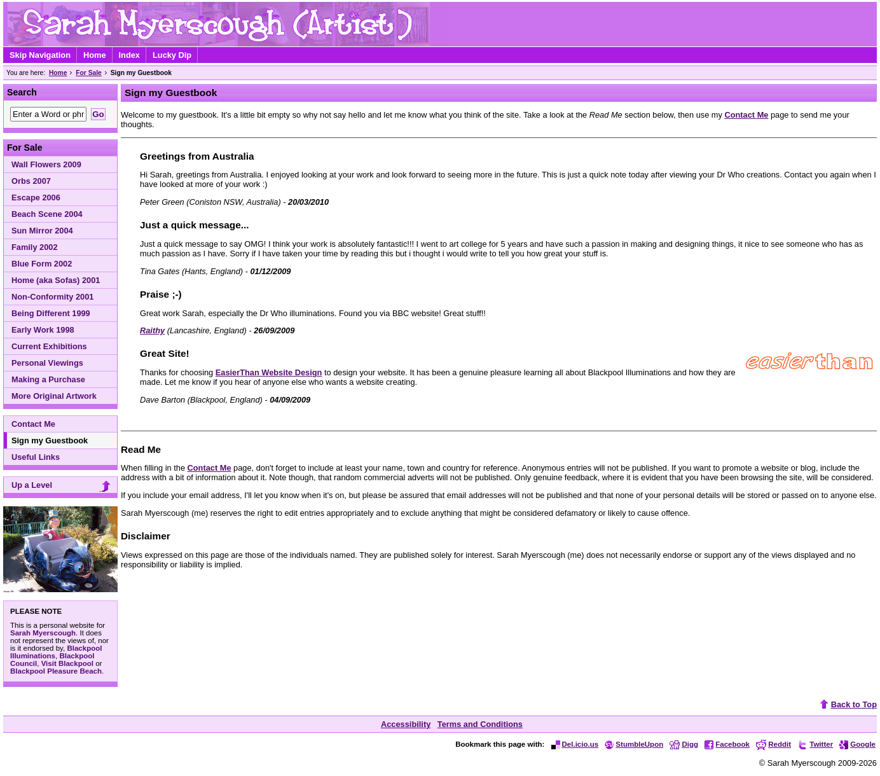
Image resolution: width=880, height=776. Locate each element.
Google (857, 744)
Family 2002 (34, 247)
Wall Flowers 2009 (46, 164)
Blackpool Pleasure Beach (56, 671)
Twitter (815, 744)
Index (129, 55)
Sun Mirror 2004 (42, 230)
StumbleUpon (634, 744)
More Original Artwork (54, 396)
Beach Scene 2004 (47, 214)
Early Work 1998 (42, 330)
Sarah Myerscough (43, 633)
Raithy (152, 330)
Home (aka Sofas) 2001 (55, 280)
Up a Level (62, 486)
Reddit (773, 744)
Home (94, 55)
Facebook (727, 744)
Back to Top (847, 704)
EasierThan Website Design (269, 372)
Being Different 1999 (50, 313)
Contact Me (33, 424)
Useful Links (35, 457)
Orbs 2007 (31, 181)
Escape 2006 (35, 197)
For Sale (88, 72)
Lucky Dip (172, 55)
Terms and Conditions (480, 724)
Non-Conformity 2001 (52, 296)
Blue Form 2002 (41, 263)
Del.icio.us (575, 744)
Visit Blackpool (67, 663)
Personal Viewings (47, 363)
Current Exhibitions (49, 346)
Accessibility (405, 724)
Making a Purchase (48, 379)
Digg (684, 744)
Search (22, 92)
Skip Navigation (40, 55)
